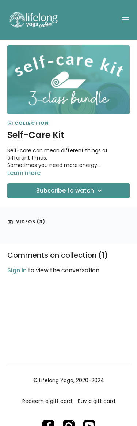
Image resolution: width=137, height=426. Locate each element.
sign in (17, 270)
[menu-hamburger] (125, 20)
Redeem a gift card (47, 401)
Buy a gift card (96, 401)
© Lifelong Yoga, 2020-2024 (68, 380)
